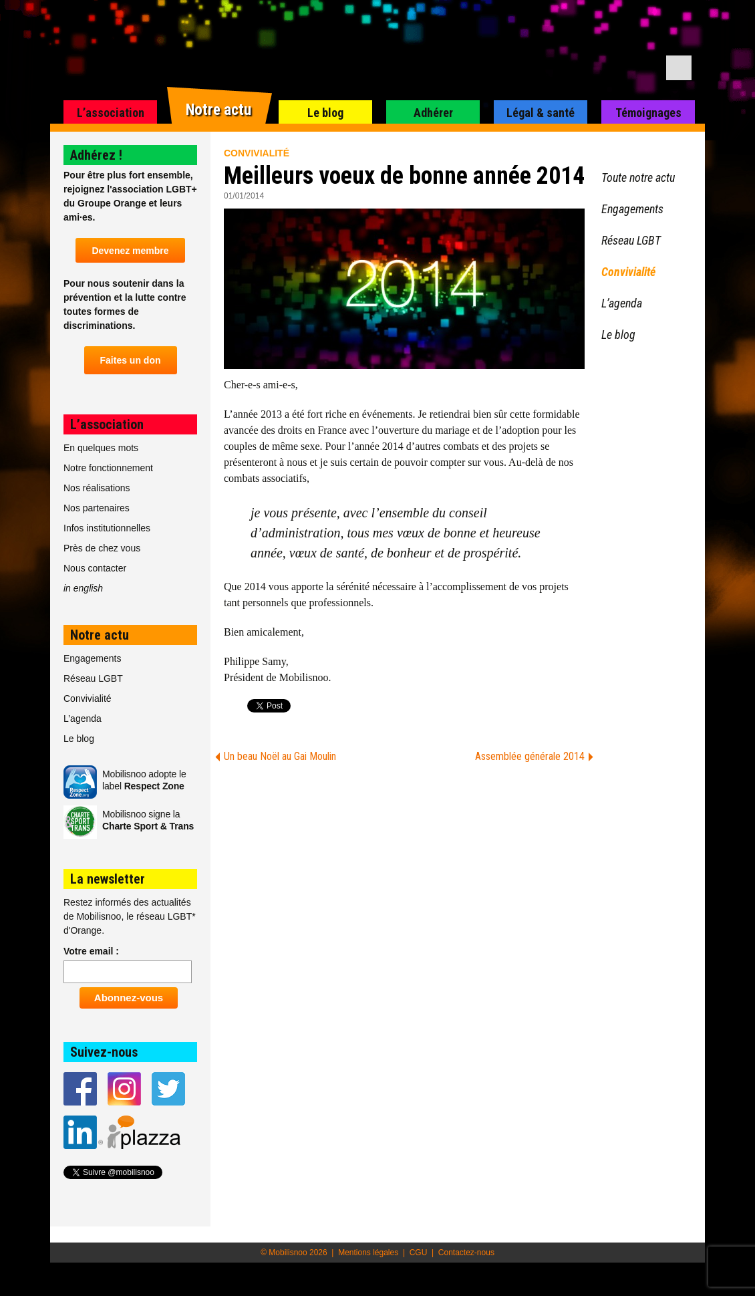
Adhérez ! (96, 155)
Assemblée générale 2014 (530, 756)
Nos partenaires (96, 508)
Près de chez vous (101, 548)
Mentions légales (368, 1252)
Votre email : (91, 951)
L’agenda (82, 718)
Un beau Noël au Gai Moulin (280, 756)
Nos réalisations (96, 488)
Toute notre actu (638, 177)
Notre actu (218, 110)
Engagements (92, 658)
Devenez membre (130, 250)
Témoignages (648, 113)
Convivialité (256, 153)
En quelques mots (100, 447)
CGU (419, 1252)
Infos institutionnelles (106, 528)
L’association (110, 113)
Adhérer (433, 113)
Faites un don (130, 360)
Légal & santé (540, 113)
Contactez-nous (466, 1252)
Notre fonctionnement (108, 468)
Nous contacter (94, 568)
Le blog (325, 113)
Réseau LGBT (93, 678)
